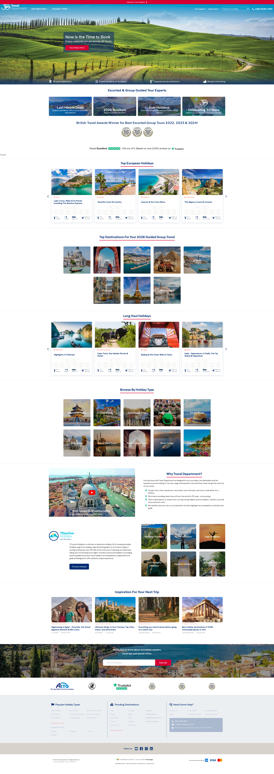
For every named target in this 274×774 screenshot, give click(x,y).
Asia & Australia (152, 721)
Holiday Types (60, 8)
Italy (112, 711)
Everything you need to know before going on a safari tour (158, 629)
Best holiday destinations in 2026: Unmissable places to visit (197, 629)
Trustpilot (3, 155)
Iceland (112, 714)
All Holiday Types (58, 723)
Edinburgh (72, 731)
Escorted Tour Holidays (77, 714)
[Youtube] (136, 749)
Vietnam (131, 721)
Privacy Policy (141, 764)
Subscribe (162, 663)
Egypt (130, 714)
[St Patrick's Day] (167, 413)
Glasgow (54, 735)
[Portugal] (107, 290)
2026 (67, 208)
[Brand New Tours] (107, 443)
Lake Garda (114, 718)
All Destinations (117, 730)
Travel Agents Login (194, 714)
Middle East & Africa (154, 718)
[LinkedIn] (151, 749)
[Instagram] (146, 749)
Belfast (54, 731)
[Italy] (77, 260)
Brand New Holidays (94, 711)
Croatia (112, 721)
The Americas (152, 714)
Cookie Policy (150, 764)
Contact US (173, 711)
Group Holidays (74, 718)
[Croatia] (197, 260)
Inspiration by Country (59, 624)
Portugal (131, 711)
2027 (74, 208)
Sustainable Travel (120, 764)
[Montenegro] (167, 290)
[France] (137, 290)
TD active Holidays (79, 567)
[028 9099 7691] (262, 10)
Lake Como (132, 725)
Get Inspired (201, 9)
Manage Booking (211, 711)
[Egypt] (167, 260)
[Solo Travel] (77, 443)
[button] (92, 493)
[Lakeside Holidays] (197, 443)
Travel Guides (192, 711)
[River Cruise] (167, 443)
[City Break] (107, 413)
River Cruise (73, 711)
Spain (130, 718)
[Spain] (137, 260)
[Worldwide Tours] (77, 413)
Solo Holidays (56, 711)
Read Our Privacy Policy (137, 671)
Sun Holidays (55, 718)
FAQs (171, 714)
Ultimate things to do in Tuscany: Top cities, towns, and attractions (115, 629)
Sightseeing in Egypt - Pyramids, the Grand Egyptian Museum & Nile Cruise (70, 629)
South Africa (114, 725)
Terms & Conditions (131, 764)
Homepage (149, 760)
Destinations (39, 8)
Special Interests (144, 624)
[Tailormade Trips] (137, 413)
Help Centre (214, 9)
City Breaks (55, 714)
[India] (107, 260)
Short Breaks (91, 718)
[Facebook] (141, 749)
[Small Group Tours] (137, 443)
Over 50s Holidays (93, 714)
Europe (149, 711)
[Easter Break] (197, 413)
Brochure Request (211, 714)
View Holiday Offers (77, 47)
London (89, 731)
